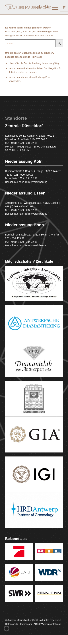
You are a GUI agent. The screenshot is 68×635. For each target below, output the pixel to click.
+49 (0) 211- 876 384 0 (34, 139)
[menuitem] (37, 7)
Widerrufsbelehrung (50, 624)
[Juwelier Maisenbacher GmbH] (28, 7)
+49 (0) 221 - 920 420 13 (19, 174)
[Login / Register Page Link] (37, 7)
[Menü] (53, 7)
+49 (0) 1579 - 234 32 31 (23, 143)
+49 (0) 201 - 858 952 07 (19, 206)
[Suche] (44, 7)
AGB (36, 624)
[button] (6, 628)
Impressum (26, 624)
